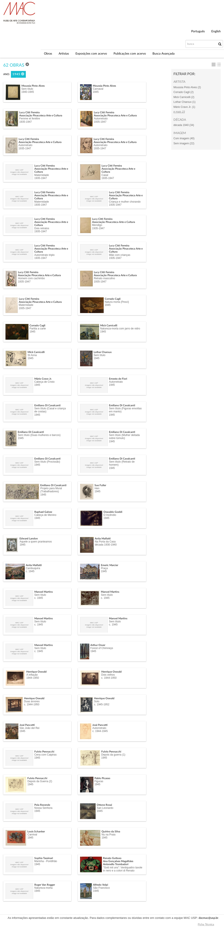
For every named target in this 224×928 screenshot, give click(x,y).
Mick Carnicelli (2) (183, 97)
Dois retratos (41, 228)
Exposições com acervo (91, 53)
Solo (96, 701)
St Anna (32, 355)
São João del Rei (29, 728)
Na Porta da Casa (105, 541)
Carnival (32, 834)
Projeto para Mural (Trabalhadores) (51, 490)
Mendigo (97, 225)
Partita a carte (38, 328)
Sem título (27, 88)
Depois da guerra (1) (113, 754)
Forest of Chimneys (101, 648)
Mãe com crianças (119, 255)
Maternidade (41, 175)
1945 (18, 74)
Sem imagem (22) (183, 143)
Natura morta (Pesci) (117, 301)
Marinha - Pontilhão (45, 861)
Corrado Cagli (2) (183, 92)
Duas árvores (32, 701)
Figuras (98, 781)
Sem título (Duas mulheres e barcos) (39, 435)
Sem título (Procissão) (47, 461)
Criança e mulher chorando (125, 201)
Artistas (64, 53)
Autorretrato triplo (44, 255)
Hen (96, 488)
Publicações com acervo (130, 53)
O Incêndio (109, 515)
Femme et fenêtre (29, 118)
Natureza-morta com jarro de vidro (120, 328)
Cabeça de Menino (45, 515)
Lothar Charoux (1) (184, 101)
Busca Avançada (163, 53)
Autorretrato (101, 118)
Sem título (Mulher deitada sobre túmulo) (124, 437)
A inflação (32, 674)
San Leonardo (105, 807)
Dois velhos (108, 674)
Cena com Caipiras (45, 754)
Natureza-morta (43, 887)
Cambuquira (33, 568)
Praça (104, 568)
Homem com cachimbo (31, 278)
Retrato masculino (104, 278)
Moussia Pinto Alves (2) (187, 87)
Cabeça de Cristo (44, 381)
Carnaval (98, 88)
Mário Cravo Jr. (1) (184, 106)
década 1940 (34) (183, 125)
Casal (105, 175)
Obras (48, 53)
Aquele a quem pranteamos (35, 541)
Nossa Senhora (43, 807)
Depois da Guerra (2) (39, 781)
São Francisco (101, 887)
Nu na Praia (108, 834)
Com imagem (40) (183, 138)
